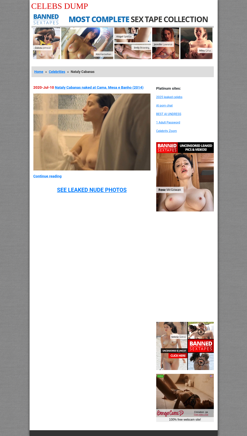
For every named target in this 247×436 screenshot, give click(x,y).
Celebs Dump (59, 6)
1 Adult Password (168, 122)
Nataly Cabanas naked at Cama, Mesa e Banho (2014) (99, 87)
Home (38, 72)
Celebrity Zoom (166, 131)
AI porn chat (164, 105)
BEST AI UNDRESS (168, 114)
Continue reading (47, 176)
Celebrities (57, 72)
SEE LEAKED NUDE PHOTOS (92, 190)
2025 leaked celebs (169, 97)
